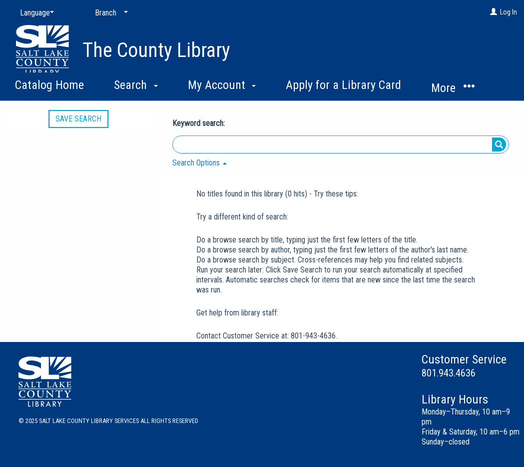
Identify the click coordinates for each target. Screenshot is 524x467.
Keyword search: (199, 123)
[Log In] (493, 12)
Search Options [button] (199, 163)
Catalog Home (49, 85)
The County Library (156, 50)
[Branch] (109, 13)
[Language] (35, 13)
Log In (508, 12)
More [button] (453, 87)
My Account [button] (222, 85)
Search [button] (136, 85)
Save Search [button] (78, 119)
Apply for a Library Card (343, 85)
